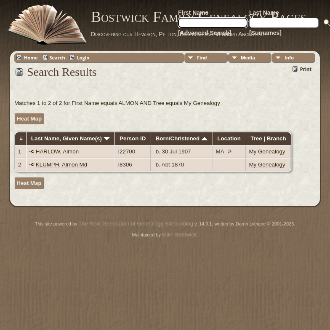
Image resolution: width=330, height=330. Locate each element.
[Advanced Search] (205, 33)
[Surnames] (265, 33)
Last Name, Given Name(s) (70, 138)
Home (31, 57)
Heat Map (29, 118)
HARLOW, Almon (57, 151)
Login (83, 57)
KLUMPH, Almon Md (61, 164)
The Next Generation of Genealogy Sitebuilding (136, 223)
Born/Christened (182, 138)
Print (305, 69)
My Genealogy (267, 151)
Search (57, 57)
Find (202, 57)
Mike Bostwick (179, 234)
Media (248, 57)
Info (289, 57)
